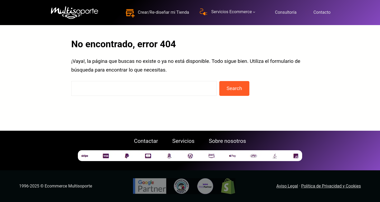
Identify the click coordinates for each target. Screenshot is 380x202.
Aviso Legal (287, 186)
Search (234, 88)
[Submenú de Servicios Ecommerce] (254, 12)
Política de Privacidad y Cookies (331, 186)
